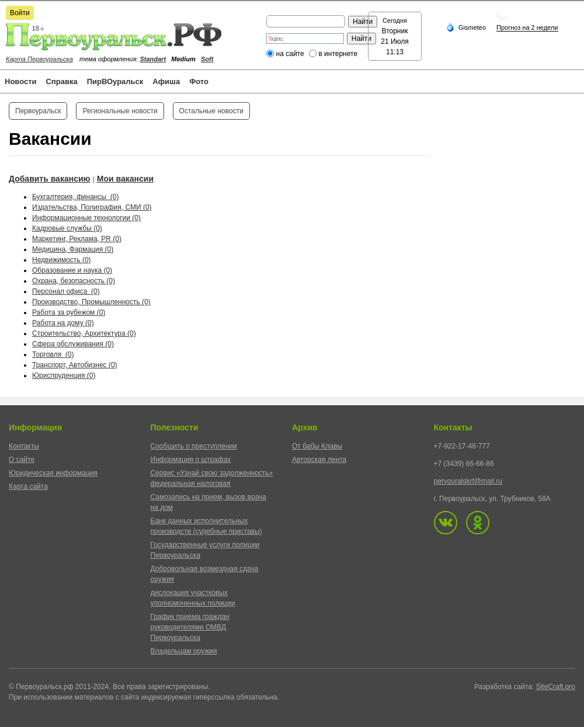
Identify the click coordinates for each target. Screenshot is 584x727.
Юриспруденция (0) (64, 375)
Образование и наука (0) (72, 270)
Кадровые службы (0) (67, 228)
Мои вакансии (125, 178)
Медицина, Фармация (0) (72, 249)
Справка (62, 81)
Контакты (24, 446)
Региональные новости (119, 111)
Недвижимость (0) (61, 260)
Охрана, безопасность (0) (73, 281)
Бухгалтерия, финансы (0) (75, 197)
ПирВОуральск (115, 81)
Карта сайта (28, 486)
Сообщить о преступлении (194, 446)
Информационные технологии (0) (86, 218)
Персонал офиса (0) (66, 291)
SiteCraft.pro (555, 687)
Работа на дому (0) (63, 323)
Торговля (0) (53, 354)
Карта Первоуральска (39, 58)
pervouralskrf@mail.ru (468, 481)
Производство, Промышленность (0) (91, 302)
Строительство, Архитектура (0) (84, 333)
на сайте (290, 54)
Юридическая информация (53, 473)
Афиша (166, 81)
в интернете (337, 54)
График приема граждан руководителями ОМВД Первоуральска (190, 627)
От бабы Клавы (317, 446)
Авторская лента (319, 459)
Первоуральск (38, 111)
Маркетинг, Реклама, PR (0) (76, 239)
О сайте (21, 459)
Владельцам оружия (184, 651)
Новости (21, 81)
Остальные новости (211, 111)
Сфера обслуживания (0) (73, 344)
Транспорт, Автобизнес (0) (74, 365)
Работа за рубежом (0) (68, 312)
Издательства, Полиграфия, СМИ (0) (92, 207)
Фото (198, 81)
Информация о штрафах (191, 459)
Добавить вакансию (50, 178)
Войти (20, 13)
